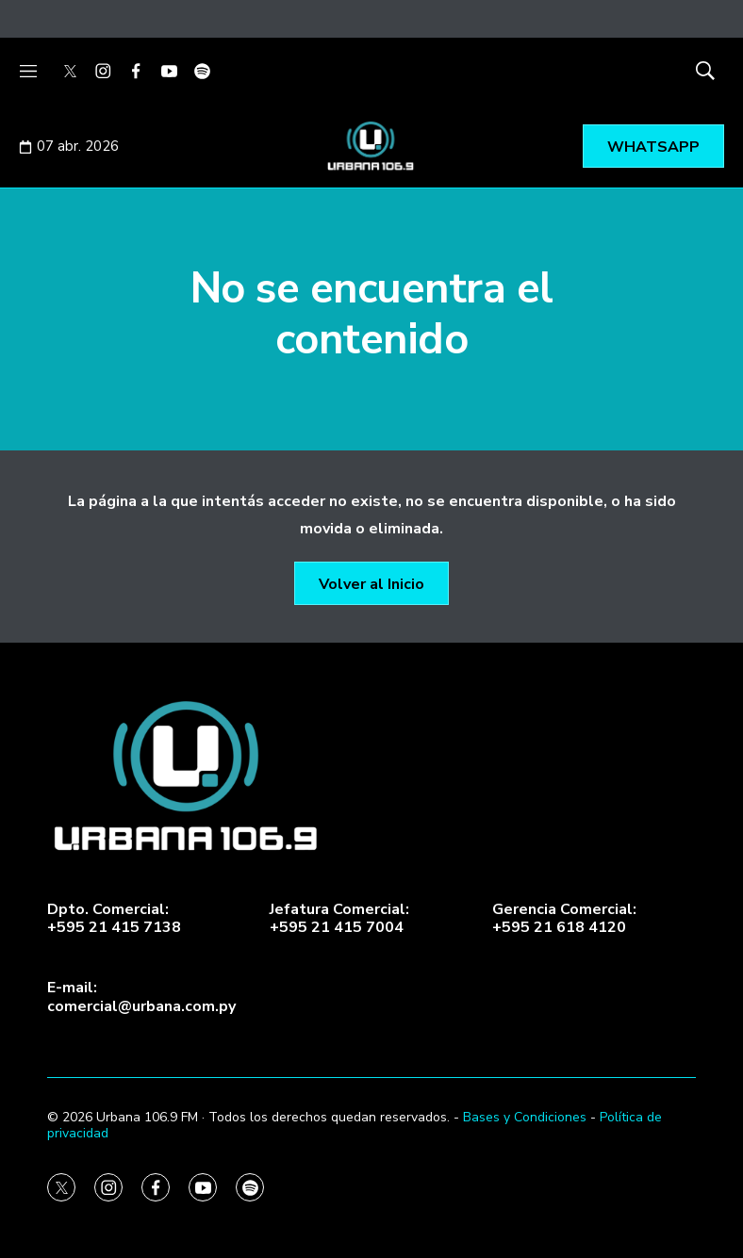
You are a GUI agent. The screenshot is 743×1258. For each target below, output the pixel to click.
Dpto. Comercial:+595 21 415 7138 (114, 919)
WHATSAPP (653, 147)
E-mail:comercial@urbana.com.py (141, 997)
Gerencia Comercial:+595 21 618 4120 (564, 919)
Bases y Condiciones (524, 1117)
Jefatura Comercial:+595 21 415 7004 (339, 919)
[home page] (371, 777)
